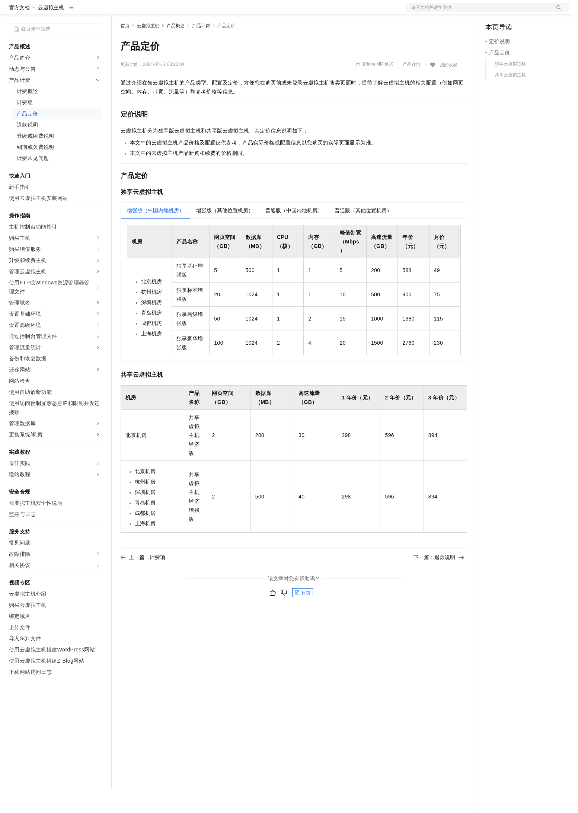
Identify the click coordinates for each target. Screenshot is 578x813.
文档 (477, 12)
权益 (143, 12)
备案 (493, 12)
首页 (125, 49)
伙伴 (202, 12)
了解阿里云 (245, 12)
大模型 (76, 12)
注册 (529, 12)
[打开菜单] (12, 12)
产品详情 (412, 88)
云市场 (181, 12)
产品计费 (201, 49)
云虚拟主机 (51, 31)
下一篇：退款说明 (438, 581)
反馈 (302, 616)
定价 (161, 12)
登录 (556, 12)
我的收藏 (448, 88)
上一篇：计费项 (143, 581)
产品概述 (176, 49)
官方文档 (19, 31)
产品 (97, 12)
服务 (219, 12)
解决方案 (119, 12)
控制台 (511, 12)
